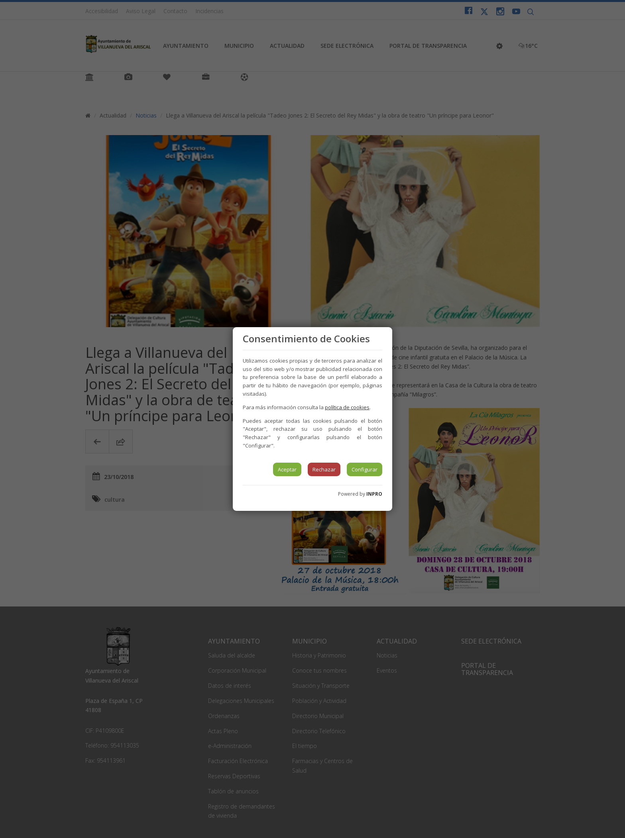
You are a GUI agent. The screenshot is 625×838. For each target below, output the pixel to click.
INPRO (374, 494)
